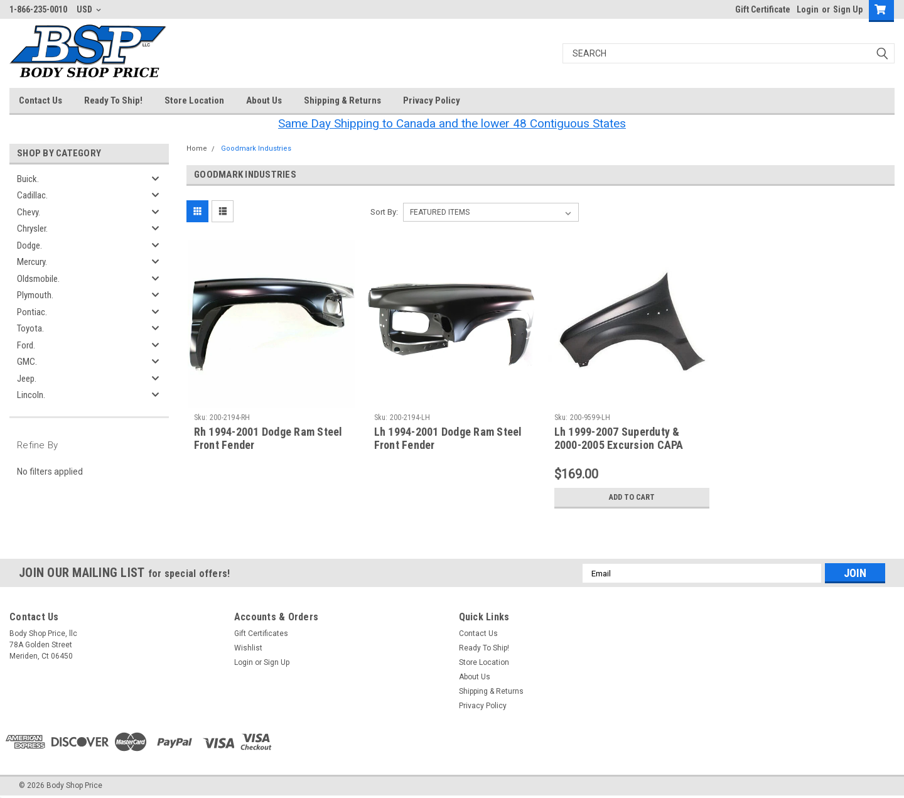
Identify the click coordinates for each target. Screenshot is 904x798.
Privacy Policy (431, 100)
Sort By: (384, 212)
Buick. (28, 179)
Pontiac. (32, 312)
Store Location (194, 100)
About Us (264, 100)
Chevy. (28, 212)
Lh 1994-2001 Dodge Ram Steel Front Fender (448, 438)
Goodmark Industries (256, 148)
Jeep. (26, 378)
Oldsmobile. (38, 278)
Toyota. (30, 328)
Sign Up (848, 9)
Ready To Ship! (113, 100)
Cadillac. (32, 195)
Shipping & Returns (342, 100)
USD (89, 9)
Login (808, 9)
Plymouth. (35, 295)
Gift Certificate (762, 9)
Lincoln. (31, 395)
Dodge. (29, 245)
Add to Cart (632, 497)
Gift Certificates (261, 633)
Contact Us (40, 100)
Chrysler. (32, 228)
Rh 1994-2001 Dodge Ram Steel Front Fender (268, 438)
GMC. (27, 361)
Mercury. (32, 261)
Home (196, 148)
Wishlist (248, 648)
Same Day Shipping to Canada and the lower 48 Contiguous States (452, 123)
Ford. (26, 345)
